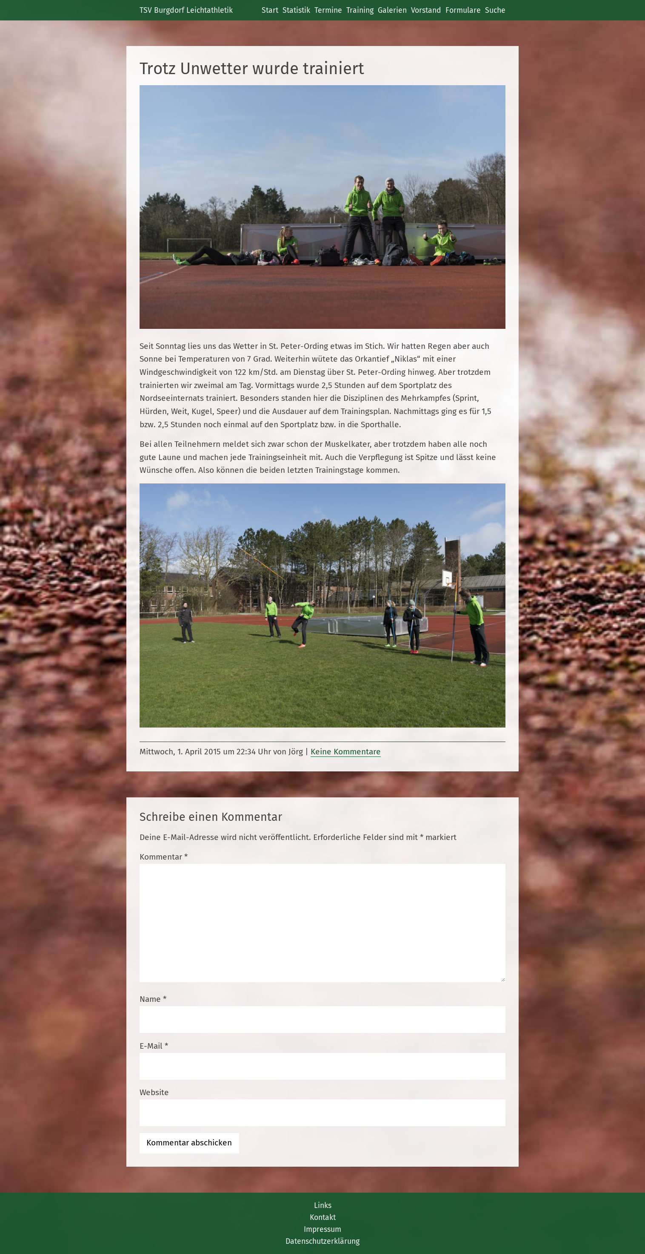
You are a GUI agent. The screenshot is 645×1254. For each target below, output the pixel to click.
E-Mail (154, 1046)
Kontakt (323, 1217)
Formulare (463, 10)
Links (322, 1205)
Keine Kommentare (346, 751)
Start (270, 10)
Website (154, 1092)
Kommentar (164, 857)
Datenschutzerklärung (322, 1241)
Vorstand (426, 10)
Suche (495, 10)
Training (360, 10)
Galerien (392, 10)
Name (153, 999)
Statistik (296, 10)
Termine (328, 10)
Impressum (322, 1229)
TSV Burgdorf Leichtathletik (186, 10)
